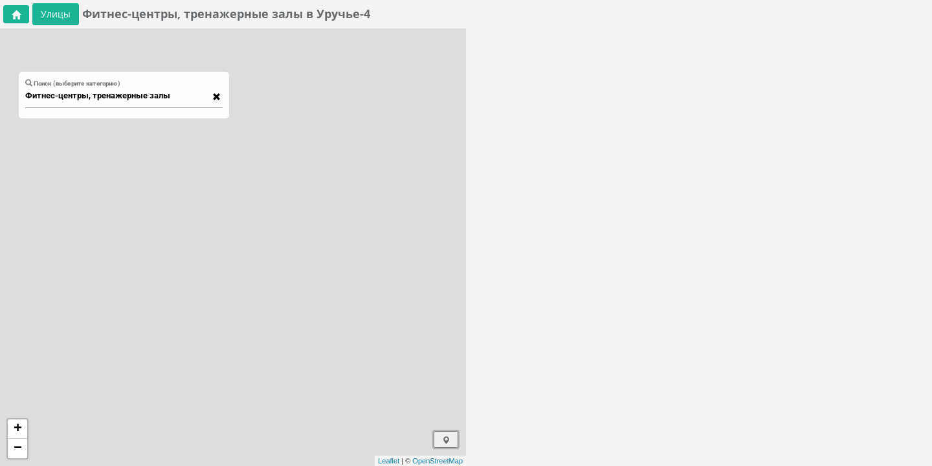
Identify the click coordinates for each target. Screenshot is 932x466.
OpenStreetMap (437, 461)
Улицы (56, 14)
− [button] (18, 448)
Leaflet (388, 461)
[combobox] (117, 95)
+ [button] (18, 429)
